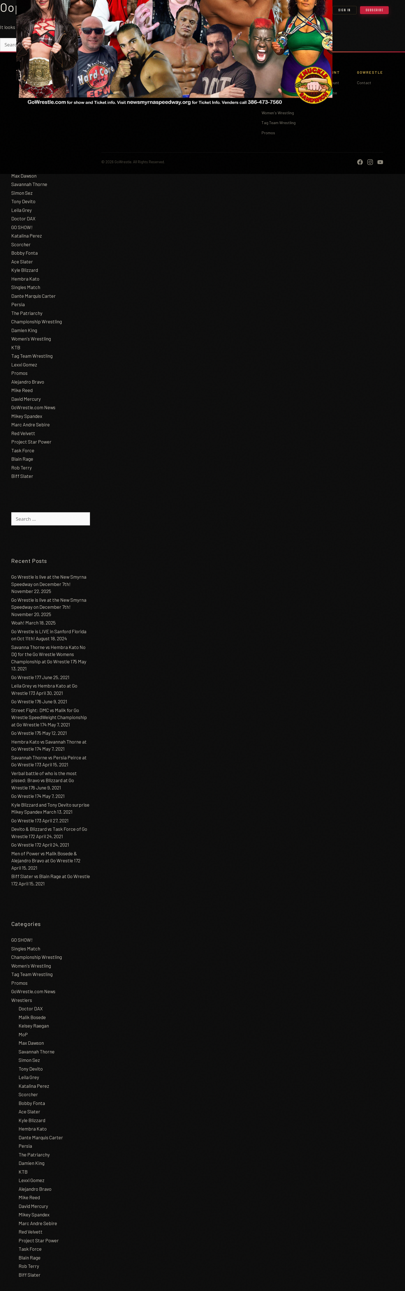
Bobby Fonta (24, 253)
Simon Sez (22, 193)
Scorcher (21, 244)
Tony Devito (23, 201)
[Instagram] (370, 162)
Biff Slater (22, 476)
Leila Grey (21, 210)
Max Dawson (24, 175)
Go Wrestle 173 (26, 820)
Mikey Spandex (26, 416)
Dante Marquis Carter (33, 296)
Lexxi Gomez (24, 364)
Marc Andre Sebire (30, 424)
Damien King (24, 330)
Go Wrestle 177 (26, 677)
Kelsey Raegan (34, 1025)
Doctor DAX (23, 218)
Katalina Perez (26, 235)
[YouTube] (380, 162)
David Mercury (26, 399)
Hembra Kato (25, 278)
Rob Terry (21, 467)
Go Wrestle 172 (26, 844)
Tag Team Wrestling (32, 356)
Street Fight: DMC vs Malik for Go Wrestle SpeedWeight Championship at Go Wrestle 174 (49, 717)
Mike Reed (22, 390)
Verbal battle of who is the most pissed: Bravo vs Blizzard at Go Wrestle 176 (44, 780)
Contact (364, 82)
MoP (23, 1034)
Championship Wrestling (36, 321)
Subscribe (374, 10)
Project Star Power (31, 441)
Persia (18, 304)
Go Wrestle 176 (26, 701)
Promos (19, 373)
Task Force (22, 450)
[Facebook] (360, 162)
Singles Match (25, 287)
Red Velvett (23, 433)
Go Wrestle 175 (26, 733)
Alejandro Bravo (27, 381)
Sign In (344, 10)
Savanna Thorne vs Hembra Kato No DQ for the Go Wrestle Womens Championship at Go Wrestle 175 (48, 654)
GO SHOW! (22, 227)
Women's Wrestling (31, 338)
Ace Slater (22, 261)
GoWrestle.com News (33, 407)
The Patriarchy (26, 313)
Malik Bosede (32, 1017)
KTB (15, 347)
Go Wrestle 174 (26, 796)
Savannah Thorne (29, 184)
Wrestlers (21, 1000)
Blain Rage (22, 459)
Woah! (17, 622)
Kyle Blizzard (24, 270)
